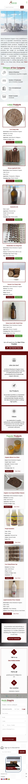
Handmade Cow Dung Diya (14, 245)
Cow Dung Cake (14, 129)
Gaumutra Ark (14, 207)
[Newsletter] (10, 752)
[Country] (14, 721)
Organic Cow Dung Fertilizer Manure (14, 493)
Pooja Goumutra (9, 528)
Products (3, 776)
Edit (23, 709)
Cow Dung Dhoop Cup (11, 564)
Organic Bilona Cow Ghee (12, 457)
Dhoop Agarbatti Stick (14, 168)
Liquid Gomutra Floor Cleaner (11, 600)
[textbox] (17, 709)
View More (18, 142)
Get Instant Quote (14, 348)
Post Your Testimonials (14, 638)
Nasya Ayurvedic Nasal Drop (14, 323)
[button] (14, 660)
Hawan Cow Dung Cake (14, 284)
